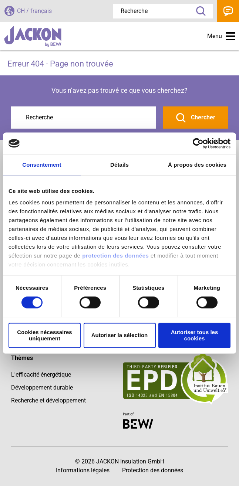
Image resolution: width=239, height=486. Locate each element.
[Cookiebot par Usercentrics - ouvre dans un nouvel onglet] (198, 143)
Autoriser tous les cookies (194, 335)
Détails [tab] (119, 165)
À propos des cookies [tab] (197, 165)
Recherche (198, 11)
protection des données (115, 255)
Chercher (202, 117)
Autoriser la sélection (119, 335)
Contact (228, 11)
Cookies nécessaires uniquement (44, 335)
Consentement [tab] (41, 165)
